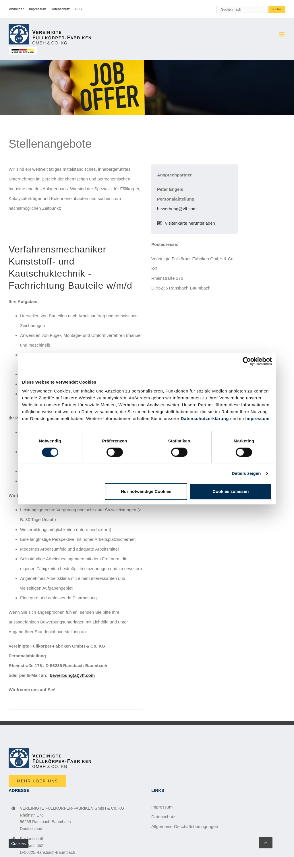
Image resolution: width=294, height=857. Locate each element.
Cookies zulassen (231, 491)
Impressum (257, 418)
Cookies (18, 843)
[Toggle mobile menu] (282, 34)
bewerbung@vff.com (177, 208)
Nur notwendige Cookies (146, 491)
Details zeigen (246, 473)
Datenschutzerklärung (205, 418)
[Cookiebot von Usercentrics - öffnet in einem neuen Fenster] (247, 361)
